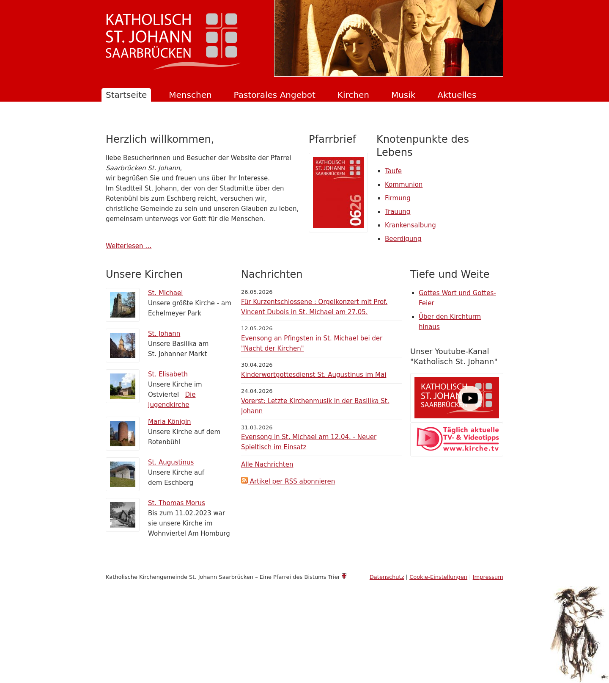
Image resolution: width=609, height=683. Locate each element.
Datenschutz (387, 577)
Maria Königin (169, 422)
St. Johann (164, 333)
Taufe (393, 171)
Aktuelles (456, 95)
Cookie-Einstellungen (438, 577)
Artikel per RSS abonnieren (288, 481)
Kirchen (353, 95)
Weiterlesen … (128, 246)
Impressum (488, 577)
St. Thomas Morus (176, 503)
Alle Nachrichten (267, 464)
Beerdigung (403, 239)
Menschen (190, 95)
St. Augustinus (171, 462)
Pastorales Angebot (274, 95)
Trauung (397, 212)
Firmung (398, 198)
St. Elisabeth (168, 374)
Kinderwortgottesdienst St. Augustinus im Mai (313, 375)
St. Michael (165, 293)
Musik (403, 95)
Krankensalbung (410, 225)
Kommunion (403, 184)
